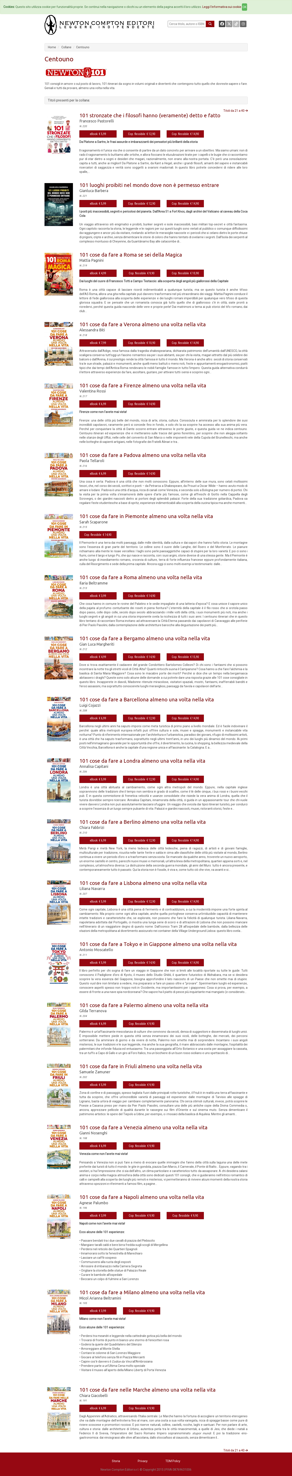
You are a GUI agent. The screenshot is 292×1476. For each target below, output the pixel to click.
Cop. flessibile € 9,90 (141, 273)
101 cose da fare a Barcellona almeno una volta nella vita (146, 699)
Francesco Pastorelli (96, 121)
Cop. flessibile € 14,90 (185, 134)
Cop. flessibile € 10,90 (185, 273)
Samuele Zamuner (94, 1072)
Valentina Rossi (92, 391)
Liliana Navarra (92, 888)
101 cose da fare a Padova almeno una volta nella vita (142, 455)
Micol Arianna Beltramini (100, 1298)
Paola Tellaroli (91, 460)
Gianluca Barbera (93, 190)
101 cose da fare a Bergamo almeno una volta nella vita (144, 638)
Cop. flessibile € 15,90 (185, 657)
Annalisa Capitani (93, 766)
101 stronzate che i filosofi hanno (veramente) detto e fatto (149, 115)
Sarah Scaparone (93, 522)
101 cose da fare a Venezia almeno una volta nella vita (143, 1127)
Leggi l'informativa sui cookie (221, 7)
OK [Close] (244, 7)
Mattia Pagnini (91, 260)
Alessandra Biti (92, 330)
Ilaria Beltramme (93, 583)
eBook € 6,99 (98, 404)
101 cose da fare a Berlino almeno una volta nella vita (142, 822)
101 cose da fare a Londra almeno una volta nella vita (142, 761)
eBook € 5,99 (98, 134)
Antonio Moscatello (96, 949)
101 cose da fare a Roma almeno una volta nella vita (140, 577)
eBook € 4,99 (98, 273)
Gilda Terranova (93, 1011)
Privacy (143, 1461)
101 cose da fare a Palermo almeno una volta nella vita (143, 1005)
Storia (116, 1461)
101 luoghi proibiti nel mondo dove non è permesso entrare (149, 185)
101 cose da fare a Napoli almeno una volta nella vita (141, 1197)
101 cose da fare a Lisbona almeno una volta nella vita (143, 883)
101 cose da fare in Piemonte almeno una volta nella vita (146, 516)
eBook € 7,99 (98, 343)
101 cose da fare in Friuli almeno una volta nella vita (140, 1066)
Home (52, 47)
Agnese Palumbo (93, 1203)
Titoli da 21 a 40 (235, 110)
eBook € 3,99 (98, 596)
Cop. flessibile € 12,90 (141, 134)
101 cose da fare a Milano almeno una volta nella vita (142, 1292)
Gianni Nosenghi (93, 1133)
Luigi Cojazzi (90, 705)
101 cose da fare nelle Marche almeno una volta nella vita (147, 1390)
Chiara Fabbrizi (91, 827)
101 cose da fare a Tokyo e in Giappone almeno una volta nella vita (158, 944)
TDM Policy (172, 1461)
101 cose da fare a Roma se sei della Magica (130, 255)
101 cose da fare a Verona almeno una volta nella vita (142, 324)
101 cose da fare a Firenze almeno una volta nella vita (142, 385)
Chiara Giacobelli (93, 1395)
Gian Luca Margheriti (96, 644)
